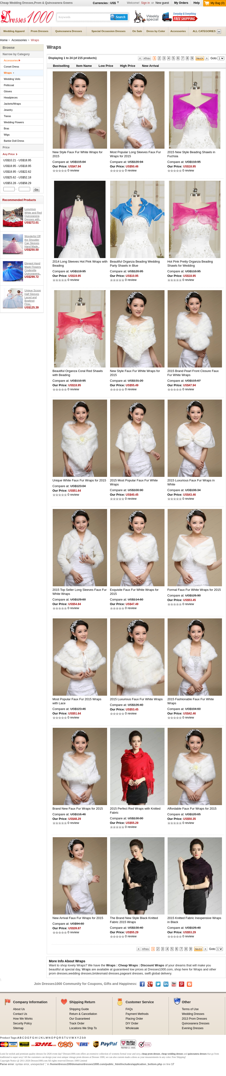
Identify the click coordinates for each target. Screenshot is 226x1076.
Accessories (178, 31)
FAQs (129, 1009)
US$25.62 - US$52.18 (17, 177)
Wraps (8, 72)
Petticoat (9, 85)
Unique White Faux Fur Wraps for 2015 (79, 480)
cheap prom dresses (150, 1053)
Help (196, 3)
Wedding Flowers (14, 122)
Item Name (84, 66)
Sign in (146, 3)
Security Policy (22, 1023)
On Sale (137, 31)
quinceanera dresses (197, 1053)
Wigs (6, 134)
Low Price (106, 66)
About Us (19, 1009)
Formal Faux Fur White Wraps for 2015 (194, 590)
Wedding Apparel (14, 31)
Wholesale (132, 1028)
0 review (73, 170)
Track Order (77, 1023)
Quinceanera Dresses (68, 31)
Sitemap (18, 1028)
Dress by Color (155, 31)
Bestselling (61, 66)
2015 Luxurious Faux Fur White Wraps (136, 699)
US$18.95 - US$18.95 (17, 166)
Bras (6, 128)
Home (4, 40)
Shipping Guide (79, 1009)
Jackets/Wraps (12, 103)
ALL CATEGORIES (204, 31)
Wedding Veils (12, 79)
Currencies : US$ (104, 3)
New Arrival (150, 66)
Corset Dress (11, 66)
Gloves (8, 91)
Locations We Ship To (83, 1028)
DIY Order (132, 1023)
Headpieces (11, 97)
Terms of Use (190, 1009)
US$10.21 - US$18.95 (17, 160)
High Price (127, 66)
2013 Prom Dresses (194, 1018)
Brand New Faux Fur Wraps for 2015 (77, 808)
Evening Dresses (192, 1028)
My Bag (218, 3)
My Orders (181, 3)
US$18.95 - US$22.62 (17, 171)
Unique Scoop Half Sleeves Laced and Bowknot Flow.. (32, 297)
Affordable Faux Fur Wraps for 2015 (192, 808)
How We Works (23, 1018)
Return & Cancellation (83, 1014)
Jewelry (8, 109)
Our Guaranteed (79, 1018)
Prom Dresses (39, 31)
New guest (162, 3)
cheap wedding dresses (172, 1053)
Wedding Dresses (193, 1014)
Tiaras (7, 116)
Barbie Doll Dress (14, 140)
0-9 (84, 1037)
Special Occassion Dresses (108, 31)
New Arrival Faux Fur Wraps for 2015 (77, 918)
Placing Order (134, 1018)
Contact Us (20, 1014)
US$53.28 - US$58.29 (17, 183)
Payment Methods (137, 1014)
